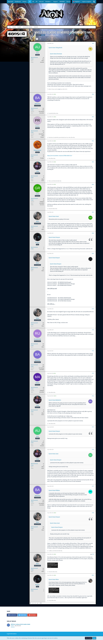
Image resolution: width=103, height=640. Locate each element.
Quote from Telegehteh (55, 47)
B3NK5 (12, 625)
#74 (93, 396)
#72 (93, 350)
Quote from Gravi (54, 216)
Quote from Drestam (56, 54)
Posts (32, 59)
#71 (93, 329)
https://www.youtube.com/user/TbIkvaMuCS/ (59, 155)
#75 (93, 427)
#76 (93, 449)
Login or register (86, 1)
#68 (93, 233)
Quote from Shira (54, 579)
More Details (88, 638)
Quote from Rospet (54, 257)
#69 (93, 253)
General (12, 627)
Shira (48, 35)
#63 (93, 116)
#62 (93, 94)
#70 (93, 308)
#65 (93, 162)
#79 (93, 554)
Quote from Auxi (53, 453)
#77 (93, 486)
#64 (93, 141)
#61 (93, 43)
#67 (93, 212)
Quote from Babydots (55, 400)
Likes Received (34, 57)
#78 (93, 512)
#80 (93, 575)
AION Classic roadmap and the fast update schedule (20, 624)
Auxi (59, 89)
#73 (93, 373)
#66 (93, 184)
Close (94, 638)
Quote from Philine (54, 490)
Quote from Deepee (54, 237)
